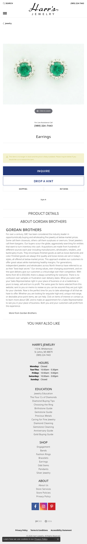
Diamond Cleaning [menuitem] (43, 423)
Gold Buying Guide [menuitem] (43, 434)
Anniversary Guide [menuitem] (43, 430)
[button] (8, 3)
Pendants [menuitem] (43, 469)
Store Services (43, 489)
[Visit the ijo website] (38, 521)
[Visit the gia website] (48, 521)
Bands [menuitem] (43, 450)
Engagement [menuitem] (43, 446)
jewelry (8, 23)
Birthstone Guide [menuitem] (44, 408)
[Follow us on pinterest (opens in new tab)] (51, 506)
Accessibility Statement (61, 530)
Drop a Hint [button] (43, 181)
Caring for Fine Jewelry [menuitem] (43, 419)
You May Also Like (43, 323)
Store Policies (43, 492)
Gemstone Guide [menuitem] (43, 412)
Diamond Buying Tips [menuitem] (43, 400)
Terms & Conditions (39, 530)
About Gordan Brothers (43, 221)
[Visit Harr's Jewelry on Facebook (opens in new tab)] (35, 506)
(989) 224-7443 (43, 125)
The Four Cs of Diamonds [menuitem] (43, 397)
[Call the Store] (43, 355)
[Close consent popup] (58, 539)
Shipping (23, 189)
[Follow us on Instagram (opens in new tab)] (43, 506)
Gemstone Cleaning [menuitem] (43, 426)
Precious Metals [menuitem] (43, 415)
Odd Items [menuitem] (43, 465)
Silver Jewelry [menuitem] (43, 472)
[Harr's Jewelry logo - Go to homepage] (43, 9)
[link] (77, 3)
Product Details (43, 213)
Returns (64, 189)
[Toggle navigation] (5, 13)
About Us (43, 485)
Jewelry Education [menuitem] (43, 393)
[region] (43, 74)
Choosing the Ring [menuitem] (43, 404)
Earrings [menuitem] (43, 461)
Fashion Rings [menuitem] (43, 454)
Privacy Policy (43, 496)
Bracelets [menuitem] (43, 458)
